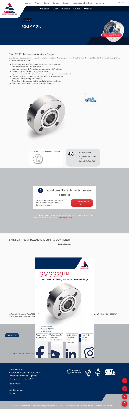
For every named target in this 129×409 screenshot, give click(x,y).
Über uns (28, 3)
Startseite (44, 8)
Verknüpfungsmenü (16, 390)
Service (46, 3)
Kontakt (88, 8)
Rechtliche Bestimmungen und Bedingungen (24, 372)
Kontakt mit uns (14, 384)
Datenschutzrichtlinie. (64, 217)
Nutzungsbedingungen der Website (21, 379)
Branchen (56, 3)
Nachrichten (100, 3)
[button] (45, 116)
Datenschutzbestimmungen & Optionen (23, 376)
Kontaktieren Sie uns (82, 203)
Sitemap (12, 393)
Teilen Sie (77, 8)
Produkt (37, 3)
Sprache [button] (65, 8)
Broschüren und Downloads (82, 3)
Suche (55, 8)
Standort (66, 3)
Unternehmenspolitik (16, 369)
